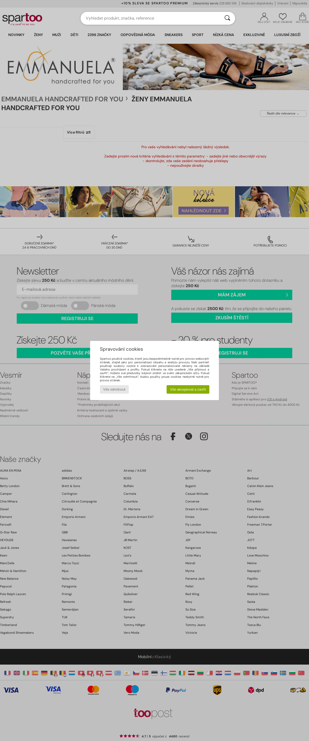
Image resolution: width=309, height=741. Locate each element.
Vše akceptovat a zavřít (188, 389)
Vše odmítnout (114, 389)
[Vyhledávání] (227, 18)
